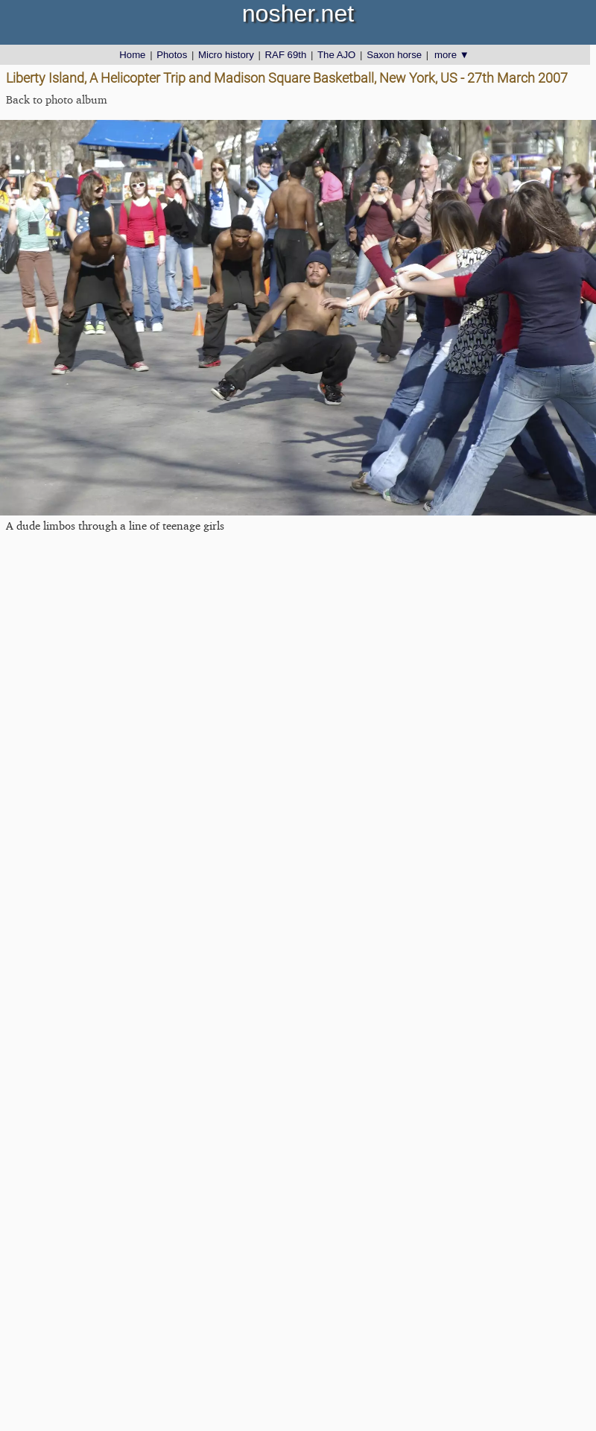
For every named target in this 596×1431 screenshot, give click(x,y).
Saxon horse (394, 54)
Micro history (226, 54)
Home (132, 54)
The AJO (336, 54)
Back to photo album (56, 99)
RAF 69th (286, 54)
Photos (171, 54)
